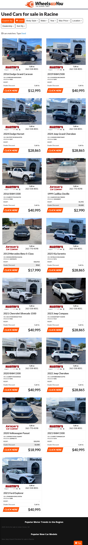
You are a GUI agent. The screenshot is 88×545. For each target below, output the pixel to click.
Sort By (21, 26)
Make (44, 21)
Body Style (32, 21)
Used (19, 20)
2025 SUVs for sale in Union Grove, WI (16, 527)
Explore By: (7, 21)
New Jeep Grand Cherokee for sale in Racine (18, 539)
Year (53, 21)
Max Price (64, 21)
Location (77, 21)
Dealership (8, 26)
